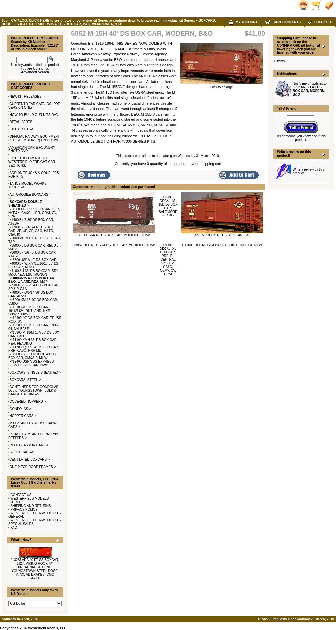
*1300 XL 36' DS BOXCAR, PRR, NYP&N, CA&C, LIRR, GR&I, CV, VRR (34, 212)
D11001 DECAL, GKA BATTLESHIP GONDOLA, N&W (222, 245)
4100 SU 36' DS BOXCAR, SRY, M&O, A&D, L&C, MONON (33, 272)
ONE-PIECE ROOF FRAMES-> (33, 467)
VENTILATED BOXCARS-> (30, 459)
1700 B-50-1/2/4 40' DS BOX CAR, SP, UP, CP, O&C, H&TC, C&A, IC (31, 230)
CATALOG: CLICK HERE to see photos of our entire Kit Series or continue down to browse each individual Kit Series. (103, 20)
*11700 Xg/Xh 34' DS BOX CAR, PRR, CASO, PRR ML (33, 348)
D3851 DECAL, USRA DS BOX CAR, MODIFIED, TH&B (114, 245)
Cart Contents (283, 22)
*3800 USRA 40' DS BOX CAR (33, 260)
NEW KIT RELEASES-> (27, 96)
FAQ (13, 527)
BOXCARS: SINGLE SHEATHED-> (35, 372)
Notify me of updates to (310, 89)
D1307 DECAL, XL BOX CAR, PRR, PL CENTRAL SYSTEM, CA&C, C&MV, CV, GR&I (168, 259)
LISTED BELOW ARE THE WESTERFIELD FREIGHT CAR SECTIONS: (31, 161)
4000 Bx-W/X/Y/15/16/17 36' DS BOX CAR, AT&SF (33, 265)
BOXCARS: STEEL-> (25, 379)
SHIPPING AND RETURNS (30, 506)
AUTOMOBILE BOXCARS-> (30, 194)
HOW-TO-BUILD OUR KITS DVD (34, 114)
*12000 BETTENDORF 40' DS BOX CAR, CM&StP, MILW (32, 356)
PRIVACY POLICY (23, 509)
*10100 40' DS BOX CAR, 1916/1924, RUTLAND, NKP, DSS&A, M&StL (29, 310)
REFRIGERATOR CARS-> (29, 445)
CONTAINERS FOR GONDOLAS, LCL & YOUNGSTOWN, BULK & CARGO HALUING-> (33, 390)
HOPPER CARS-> (23, 416)
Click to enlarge (221, 86)
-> (25, 203)
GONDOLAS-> (20, 409)
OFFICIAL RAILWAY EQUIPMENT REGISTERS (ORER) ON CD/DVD (34, 138)
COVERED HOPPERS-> (28, 401)
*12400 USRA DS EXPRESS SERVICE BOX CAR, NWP (31, 363)
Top (5, 20)
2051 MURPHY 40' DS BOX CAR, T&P (221, 235)
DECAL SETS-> (22, 129)
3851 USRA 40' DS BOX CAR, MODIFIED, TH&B (114, 235)
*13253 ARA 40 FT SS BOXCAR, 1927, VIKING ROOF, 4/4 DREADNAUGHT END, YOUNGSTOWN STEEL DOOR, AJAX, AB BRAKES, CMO (35, 567)
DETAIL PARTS (21, 122)
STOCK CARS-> (22, 452)
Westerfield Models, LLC (47, 628)
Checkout (320, 22)
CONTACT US (20, 495)
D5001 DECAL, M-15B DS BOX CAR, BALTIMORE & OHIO (167, 206)
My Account (243, 22)
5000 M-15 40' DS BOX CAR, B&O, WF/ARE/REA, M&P (80, 24)
